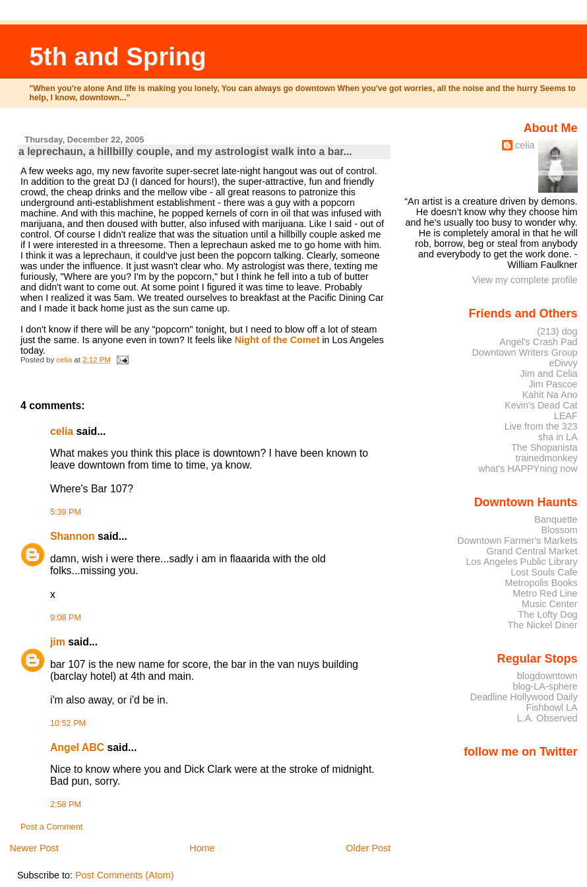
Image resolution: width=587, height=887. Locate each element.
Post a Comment (51, 827)
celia (61, 431)
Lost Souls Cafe (543, 572)
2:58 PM (65, 804)
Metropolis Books (541, 582)
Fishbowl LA (551, 707)
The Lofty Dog (547, 614)
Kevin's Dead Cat (541, 405)
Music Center (550, 604)
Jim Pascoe (552, 384)
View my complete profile (525, 280)
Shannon (72, 536)
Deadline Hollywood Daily (524, 697)
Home (201, 848)
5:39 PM (65, 512)
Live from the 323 (541, 426)
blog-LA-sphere (544, 686)
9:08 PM (65, 617)
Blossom (559, 530)
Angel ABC (77, 747)
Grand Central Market (532, 551)
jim (57, 641)
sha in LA (558, 437)
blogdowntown (547, 676)
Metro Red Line (544, 593)
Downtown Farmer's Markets (517, 540)
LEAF (566, 416)
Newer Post (33, 848)
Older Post (368, 848)
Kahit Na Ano (550, 394)
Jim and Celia (549, 373)
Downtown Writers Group (524, 352)
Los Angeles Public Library (521, 561)
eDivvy (563, 363)
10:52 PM (68, 723)
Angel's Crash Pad (538, 342)
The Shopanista (544, 447)
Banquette (555, 519)
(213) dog (557, 331)
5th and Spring (118, 56)
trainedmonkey (546, 458)
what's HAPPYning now (527, 468)
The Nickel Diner (542, 625)
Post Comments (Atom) (124, 875)
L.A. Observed (547, 718)
